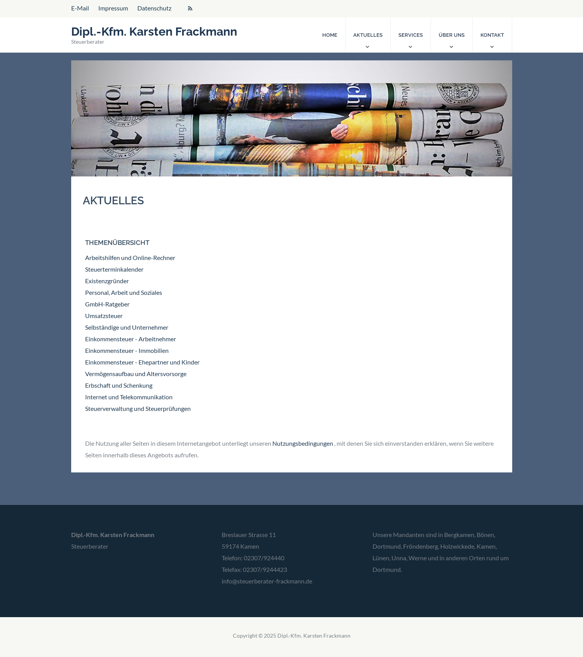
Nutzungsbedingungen (302, 443)
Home (329, 35)
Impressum (113, 8)
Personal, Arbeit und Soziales (123, 292)
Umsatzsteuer (104, 315)
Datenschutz (154, 8)
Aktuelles (368, 35)
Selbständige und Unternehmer (126, 327)
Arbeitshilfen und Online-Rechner (130, 257)
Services (410, 35)
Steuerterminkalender (114, 269)
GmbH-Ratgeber (107, 304)
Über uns (452, 35)
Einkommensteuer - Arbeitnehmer (130, 338)
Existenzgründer (107, 280)
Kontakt (492, 35)
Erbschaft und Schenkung (118, 385)
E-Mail (80, 8)
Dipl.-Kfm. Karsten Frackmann (154, 31)
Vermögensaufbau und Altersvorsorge (135, 373)
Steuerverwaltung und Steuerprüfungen (138, 408)
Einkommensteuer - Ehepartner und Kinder (142, 362)
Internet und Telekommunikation (129, 396)
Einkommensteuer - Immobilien (127, 350)
